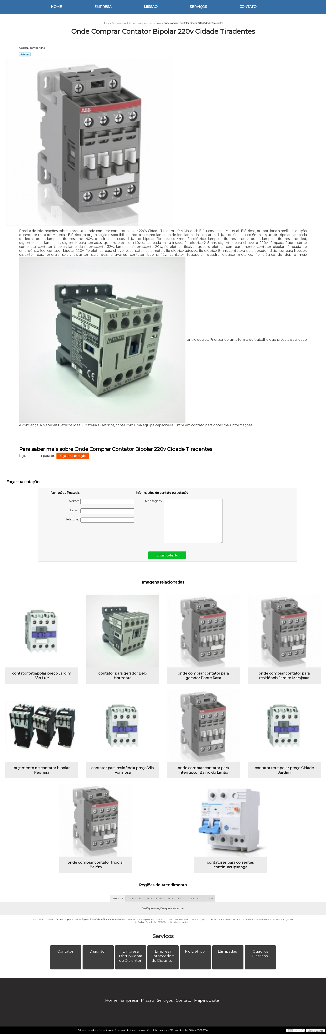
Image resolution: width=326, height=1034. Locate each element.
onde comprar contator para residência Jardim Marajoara (284, 675)
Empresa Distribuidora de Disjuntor (130, 956)
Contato (248, 7)
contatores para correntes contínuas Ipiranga (230, 864)
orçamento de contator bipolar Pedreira (42, 770)
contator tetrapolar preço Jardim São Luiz (41, 675)
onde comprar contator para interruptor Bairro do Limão (203, 770)
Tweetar (25, 54)
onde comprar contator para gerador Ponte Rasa (203, 675)
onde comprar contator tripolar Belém (96, 864)
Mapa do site (206, 1000)
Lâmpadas (228, 951)
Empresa (102, 7)
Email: (102, 510)
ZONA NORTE (155, 898)
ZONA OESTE (176, 898)
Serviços (198, 7)
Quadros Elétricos (260, 953)
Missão (151, 7)
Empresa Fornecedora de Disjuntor (163, 956)
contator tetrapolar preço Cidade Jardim (284, 770)
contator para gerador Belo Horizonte (122, 675)
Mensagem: (183, 521)
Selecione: (117, 898)
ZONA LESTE (135, 898)
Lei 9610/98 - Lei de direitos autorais (172, 922)
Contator (65, 951)
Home (56, 7)
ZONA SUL (194, 898)
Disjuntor (98, 951)
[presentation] (73, 535)
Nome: (101, 501)
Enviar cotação (167, 555)
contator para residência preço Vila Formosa (122, 770)
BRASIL (209, 898)
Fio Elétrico (195, 951)
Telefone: (100, 520)
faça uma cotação (73, 456)
